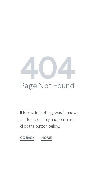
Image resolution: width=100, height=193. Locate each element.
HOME (46, 138)
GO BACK (27, 138)
